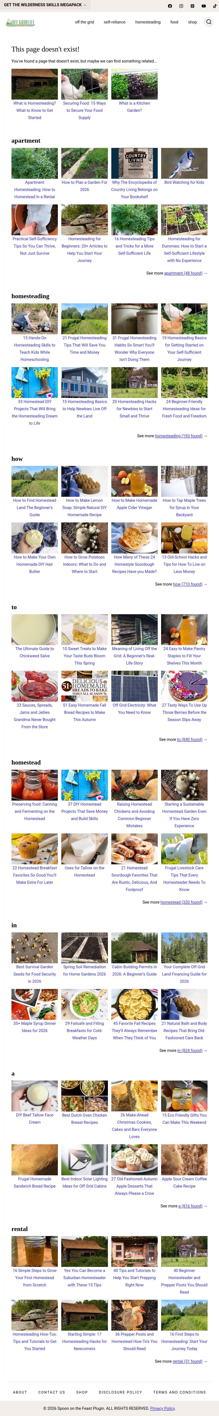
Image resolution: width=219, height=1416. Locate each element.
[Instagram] (181, 6)
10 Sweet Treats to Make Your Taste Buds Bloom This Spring (84, 656)
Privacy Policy (162, 1408)
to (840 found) (190, 739)
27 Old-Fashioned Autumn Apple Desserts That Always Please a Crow (134, 1186)
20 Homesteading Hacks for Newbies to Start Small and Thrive (135, 408)
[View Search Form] (209, 22)
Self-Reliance (115, 22)
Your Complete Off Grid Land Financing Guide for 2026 (184, 974)
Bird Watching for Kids (184, 182)
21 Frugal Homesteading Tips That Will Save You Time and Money (85, 345)
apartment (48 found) (183, 273)
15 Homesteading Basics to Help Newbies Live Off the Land (84, 408)
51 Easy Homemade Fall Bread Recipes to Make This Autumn (84, 712)
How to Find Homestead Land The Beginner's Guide (34, 507)
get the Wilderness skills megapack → (45, 4)
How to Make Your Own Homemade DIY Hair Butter (35, 564)
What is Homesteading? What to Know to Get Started (34, 110)
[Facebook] (170, 6)
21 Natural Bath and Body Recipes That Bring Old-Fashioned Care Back (184, 1030)
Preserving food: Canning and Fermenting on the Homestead (34, 811)
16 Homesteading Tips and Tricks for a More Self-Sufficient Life (134, 246)
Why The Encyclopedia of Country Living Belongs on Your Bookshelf (134, 189)
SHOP (192, 22)
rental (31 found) (188, 1361)
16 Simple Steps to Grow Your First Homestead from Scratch (34, 1277)
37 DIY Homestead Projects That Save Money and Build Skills (84, 811)
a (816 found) (190, 1206)
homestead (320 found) (182, 902)
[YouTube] (204, 6)
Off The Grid (84, 22)
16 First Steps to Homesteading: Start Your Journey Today (184, 1341)
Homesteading (148, 22)
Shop (82, 1392)
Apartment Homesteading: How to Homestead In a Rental (34, 189)
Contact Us (51, 1392)
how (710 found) (188, 584)
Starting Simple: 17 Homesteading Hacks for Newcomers (84, 1341)
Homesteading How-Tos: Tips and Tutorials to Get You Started (35, 1341)
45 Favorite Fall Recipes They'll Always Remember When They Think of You (134, 1030)
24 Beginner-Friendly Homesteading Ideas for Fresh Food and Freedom (184, 408)
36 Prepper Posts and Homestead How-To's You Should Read (134, 1341)
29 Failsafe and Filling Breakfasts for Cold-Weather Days (84, 1030)
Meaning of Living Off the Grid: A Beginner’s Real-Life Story (134, 656)
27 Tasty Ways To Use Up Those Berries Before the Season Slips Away (184, 712)
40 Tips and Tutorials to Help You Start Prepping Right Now (134, 1277)
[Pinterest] (192, 6)
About (20, 1392)
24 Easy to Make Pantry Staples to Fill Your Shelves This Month (184, 656)
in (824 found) (190, 1050)
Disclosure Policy (120, 1392)
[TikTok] (215, 6)
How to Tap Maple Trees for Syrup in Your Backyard (184, 507)
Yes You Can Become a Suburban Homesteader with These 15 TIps (84, 1277)
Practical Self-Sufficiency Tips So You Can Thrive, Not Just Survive (35, 246)
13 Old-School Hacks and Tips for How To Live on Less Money (184, 564)
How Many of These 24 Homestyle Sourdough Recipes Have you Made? (134, 564)
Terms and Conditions (179, 1392)
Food (174, 22)
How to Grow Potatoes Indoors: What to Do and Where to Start (84, 564)
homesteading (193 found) (179, 435)
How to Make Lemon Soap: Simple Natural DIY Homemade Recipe (84, 507)
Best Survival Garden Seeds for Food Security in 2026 (34, 974)
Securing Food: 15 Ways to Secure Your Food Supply (84, 110)
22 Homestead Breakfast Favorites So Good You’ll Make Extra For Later (34, 875)
